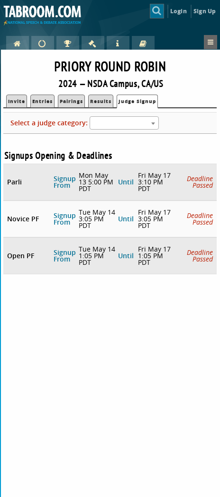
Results (100, 101)
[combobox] (124, 123)
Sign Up (204, 11)
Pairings (71, 101)
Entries (42, 101)
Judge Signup (137, 101)
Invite (16, 101)
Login (178, 11)
